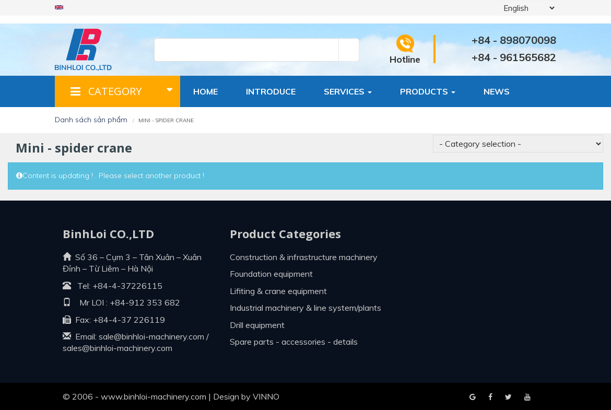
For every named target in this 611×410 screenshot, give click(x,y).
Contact (214, 123)
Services (348, 91)
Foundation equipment (271, 273)
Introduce (271, 91)
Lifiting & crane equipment (278, 291)
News (497, 91)
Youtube (508, 397)
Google (490, 397)
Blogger (527, 397)
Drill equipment (257, 325)
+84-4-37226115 (127, 285)
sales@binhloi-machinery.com (117, 348)
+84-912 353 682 (144, 302)
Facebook (472, 397)
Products (427, 91)
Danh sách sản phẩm (91, 119)
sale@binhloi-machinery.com (151, 336)
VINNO (266, 396)
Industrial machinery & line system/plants (305, 307)
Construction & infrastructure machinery (304, 257)
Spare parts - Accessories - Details (294, 341)
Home (205, 91)
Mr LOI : (85, 302)
